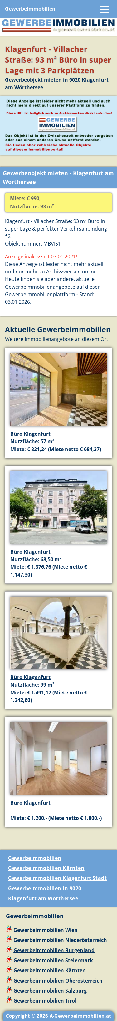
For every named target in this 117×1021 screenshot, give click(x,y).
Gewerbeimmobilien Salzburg (50, 990)
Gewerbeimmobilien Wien (45, 930)
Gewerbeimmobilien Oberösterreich (58, 980)
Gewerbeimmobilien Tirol (44, 1000)
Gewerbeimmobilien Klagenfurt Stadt (57, 878)
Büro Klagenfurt (30, 433)
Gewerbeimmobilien (30, 8)
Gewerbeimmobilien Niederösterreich (60, 940)
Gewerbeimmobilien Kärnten (46, 868)
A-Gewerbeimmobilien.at (80, 1016)
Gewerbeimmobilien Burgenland (54, 950)
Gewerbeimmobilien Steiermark (53, 960)
